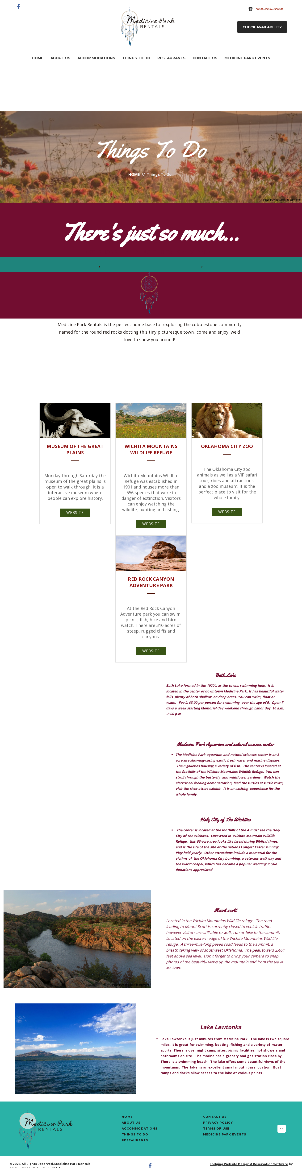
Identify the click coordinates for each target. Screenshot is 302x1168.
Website (75, 512)
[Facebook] (19, 6)
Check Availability (262, 27)
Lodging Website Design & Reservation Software (249, 1164)
